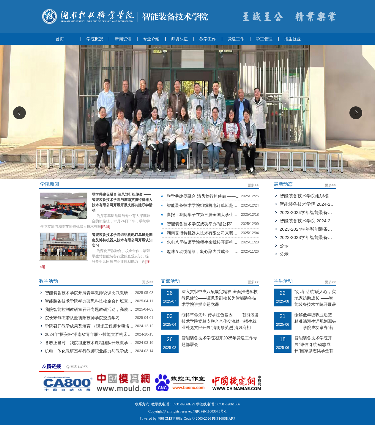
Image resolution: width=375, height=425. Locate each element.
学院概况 (94, 39)
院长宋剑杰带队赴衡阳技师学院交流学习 (82, 317)
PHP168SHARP (224, 418)
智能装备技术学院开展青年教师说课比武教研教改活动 (95, 292)
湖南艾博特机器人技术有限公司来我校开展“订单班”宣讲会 (220, 233)
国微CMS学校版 (170, 418)
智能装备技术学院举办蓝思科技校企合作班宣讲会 (90, 301)
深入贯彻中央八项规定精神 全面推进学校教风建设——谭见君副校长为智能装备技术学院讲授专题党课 (220, 298)
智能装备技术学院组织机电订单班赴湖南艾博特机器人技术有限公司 (229, 205)
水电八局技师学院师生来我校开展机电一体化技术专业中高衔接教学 (229, 242)
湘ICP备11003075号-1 (210, 411)
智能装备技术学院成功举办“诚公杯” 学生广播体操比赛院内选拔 (225, 223)
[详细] (105, 226)
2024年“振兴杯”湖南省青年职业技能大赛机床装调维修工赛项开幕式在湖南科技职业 (121, 334)
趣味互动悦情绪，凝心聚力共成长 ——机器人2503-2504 (219, 251)
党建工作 (236, 39)
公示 (284, 245)
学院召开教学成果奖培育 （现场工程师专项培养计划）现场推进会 (106, 326)
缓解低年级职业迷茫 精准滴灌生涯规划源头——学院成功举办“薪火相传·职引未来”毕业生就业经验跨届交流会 (315, 327)
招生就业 (292, 39)
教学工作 (207, 39)
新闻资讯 (123, 39)
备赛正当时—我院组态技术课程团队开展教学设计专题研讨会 (101, 342)
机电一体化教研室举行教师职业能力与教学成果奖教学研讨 (99, 351)
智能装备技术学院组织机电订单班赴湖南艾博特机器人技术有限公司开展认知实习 (122, 240)
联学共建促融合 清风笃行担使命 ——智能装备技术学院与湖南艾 (226, 196)
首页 (60, 39)
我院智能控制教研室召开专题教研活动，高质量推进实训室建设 (103, 309)
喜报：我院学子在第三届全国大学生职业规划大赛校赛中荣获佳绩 (227, 214)
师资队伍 (179, 39)
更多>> (253, 185)
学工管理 (264, 39)
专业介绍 (151, 39)
